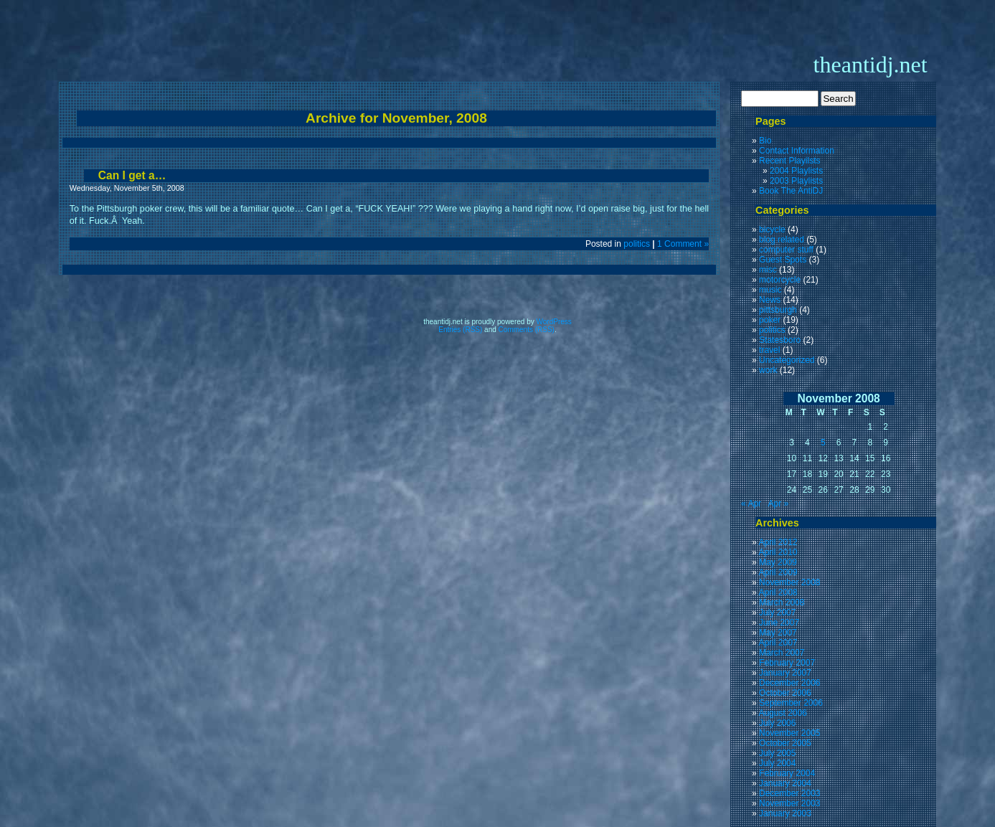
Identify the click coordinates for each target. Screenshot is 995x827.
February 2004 (787, 773)
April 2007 (777, 643)
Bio (765, 141)
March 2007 (781, 653)
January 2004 (785, 783)
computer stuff (786, 250)
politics (636, 244)
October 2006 (785, 693)
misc (768, 270)
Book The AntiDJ (791, 191)
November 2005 (789, 733)
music (770, 290)
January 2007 (785, 673)
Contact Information (796, 151)
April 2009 (777, 572)
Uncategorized (786, 360)
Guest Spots (782, 260)
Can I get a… (132, 175)
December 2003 (789, 793)
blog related (781, 240)
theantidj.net (871, 64)
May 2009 (778, 562)
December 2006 (789, 683)
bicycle (772, 230)
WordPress (554, 322)
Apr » (778, 503)
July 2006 (777, 723)
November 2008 (789, 582)
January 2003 (785, 813)
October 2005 (785, 743)
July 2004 (777, 763)
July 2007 (777, 613)
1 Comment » (683, 244)
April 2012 (777, 542)
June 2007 (779, 623)
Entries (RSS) (460, 330)
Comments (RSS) (527, 330)
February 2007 (787, 663)
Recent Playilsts (789, 161)
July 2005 (777, 753)
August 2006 (782, 713)
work (768, 370)
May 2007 (778, 633)
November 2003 (789, 803)
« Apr (751, 503)
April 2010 (777, 552)
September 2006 (791, 703)
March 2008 (781, 602)
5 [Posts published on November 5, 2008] (823, 443)
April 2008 (777, 592)
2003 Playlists (796, 181)
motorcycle (780, 280)
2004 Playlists (796, 171)
